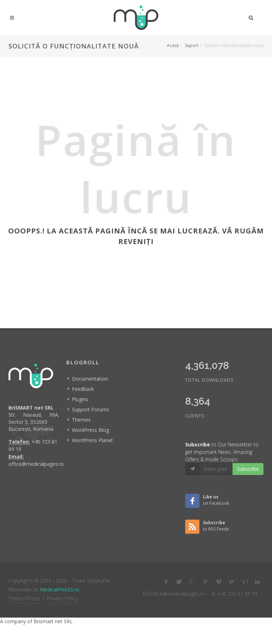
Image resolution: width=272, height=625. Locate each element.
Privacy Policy (62, 598)
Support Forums (90, 409)
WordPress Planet (92, 440)
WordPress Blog (90, 430)
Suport (191, 45)
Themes (81, 419)
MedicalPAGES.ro (59, 589)
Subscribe (248, 468)
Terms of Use (24, 598)
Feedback (83, 389)
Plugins (80, 399)
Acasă (173, 45)
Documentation (90, 378)
